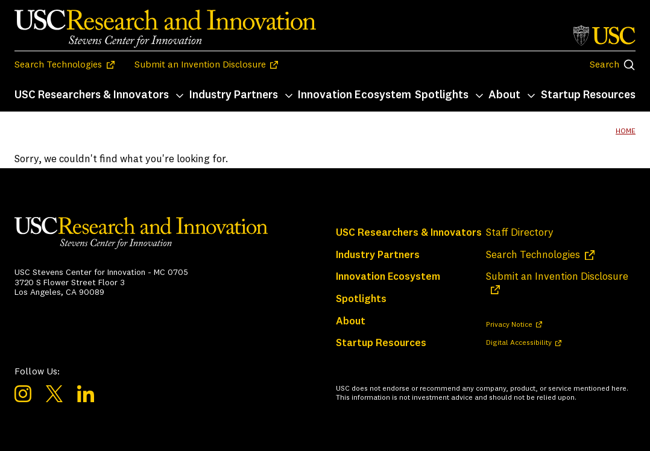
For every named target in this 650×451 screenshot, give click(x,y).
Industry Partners (233, 95)
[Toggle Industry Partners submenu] (289, 96)
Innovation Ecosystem (354, 95)
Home (626, 131)
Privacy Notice (509, 325)
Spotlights (442, 95)
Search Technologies (58, 65)
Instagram (22, 393)
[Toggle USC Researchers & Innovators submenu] (179, 96)
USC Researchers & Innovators (91, 95)
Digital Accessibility (519, 343)
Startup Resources (588, 95)
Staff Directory (520, 233)
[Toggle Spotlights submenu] (479, 96)
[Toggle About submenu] (531, 96)
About (504, 95)
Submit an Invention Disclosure (200, 65)
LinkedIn (85, 393)
